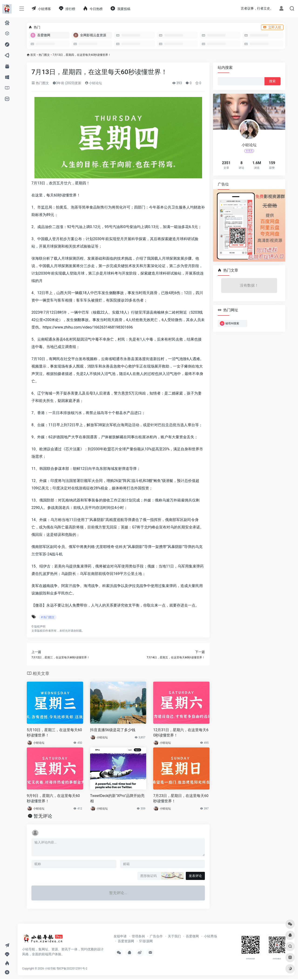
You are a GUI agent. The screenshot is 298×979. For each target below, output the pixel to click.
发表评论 (195, 876)
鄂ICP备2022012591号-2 (72, 968)
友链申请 (120, 936)
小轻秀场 (210, 936)
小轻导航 (50, 968)
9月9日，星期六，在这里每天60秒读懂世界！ (53, 798)
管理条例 (138, 936)
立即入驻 (272, 27)
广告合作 (156, 936)
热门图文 (44, 54)
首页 (33, 54)
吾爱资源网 (126, 941)
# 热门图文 (47, 617)
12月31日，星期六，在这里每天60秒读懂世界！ (180, 732)
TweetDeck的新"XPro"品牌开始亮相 (117, 798)
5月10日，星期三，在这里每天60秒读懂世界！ (54, 732)
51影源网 (146, 941)
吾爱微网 (192, 936)
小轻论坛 (93, 83)
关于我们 (174, 936)
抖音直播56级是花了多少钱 (112, 730)
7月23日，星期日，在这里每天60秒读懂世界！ (180, 798)
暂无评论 (43, 816)
